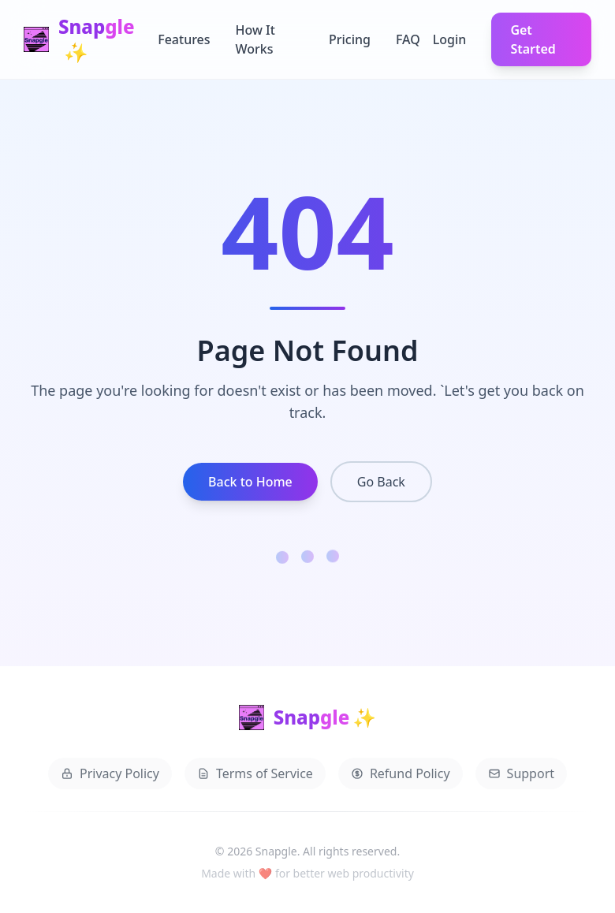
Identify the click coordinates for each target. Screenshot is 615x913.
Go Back (381, 481)
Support (521, 775)
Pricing (350, 39)
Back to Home (250, 481)
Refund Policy (400, 775)
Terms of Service (255, 775)
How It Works (255, 39)
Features (184, 39)
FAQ (408, 39)
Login (450, 39)
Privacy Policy (110, 775)
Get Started (532, 39)
